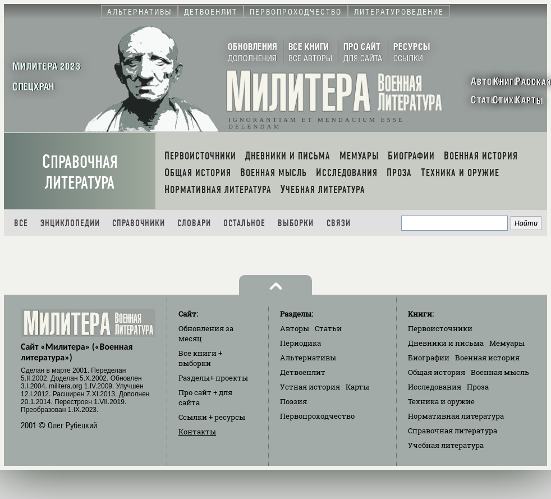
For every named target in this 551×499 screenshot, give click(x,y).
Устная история (310, 387)
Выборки (296, 223)
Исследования (434, 387)
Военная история (487, 357)
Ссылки (211, 417)
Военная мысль (500, 372)
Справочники (138, 223)
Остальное (244, 223)
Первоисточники (440, 328)
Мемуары (507, 343)
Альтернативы (308, 357)
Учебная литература (446, 445)
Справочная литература (80, 172)
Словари (194, 223)
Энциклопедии (70, 223)
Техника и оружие (441, 401)
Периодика (300, 343)
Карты (357, 387)
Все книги (200, 358)
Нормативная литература (456, 416)
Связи (339, 223)
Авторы (294, 328)
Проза (478, 387)
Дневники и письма (446, 343)
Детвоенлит (302, 372)
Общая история (436, 372)
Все (21, 223)
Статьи (328, 328)
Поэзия (293, 401)
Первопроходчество (317, 416)
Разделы (213, 378)
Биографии (428, 357)
